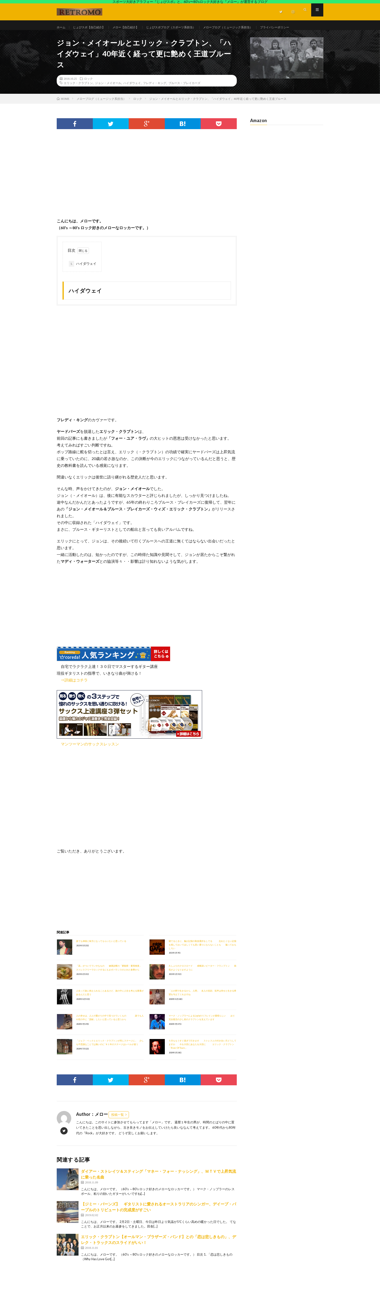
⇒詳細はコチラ (72, 693)
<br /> (71, 826)
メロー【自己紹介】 (134, 27)
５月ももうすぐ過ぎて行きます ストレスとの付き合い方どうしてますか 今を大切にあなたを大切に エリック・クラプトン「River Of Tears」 (202, 1058)
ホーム (62, 27)
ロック (88, 92)
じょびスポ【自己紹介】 (93, 27)
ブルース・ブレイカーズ (184, 96)
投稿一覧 (117, 1128)
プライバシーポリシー (78, 36)
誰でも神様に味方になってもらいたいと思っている (101, 955)
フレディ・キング (154, 96)
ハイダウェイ (132, 96)
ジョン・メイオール (108, 96)
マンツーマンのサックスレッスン (90, 757)
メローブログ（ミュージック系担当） (251, 27)
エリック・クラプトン (78, 96)
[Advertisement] (147, 193)
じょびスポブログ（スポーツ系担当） (186, 27)
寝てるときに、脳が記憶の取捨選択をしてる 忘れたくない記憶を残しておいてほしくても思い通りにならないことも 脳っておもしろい (202, 959)
